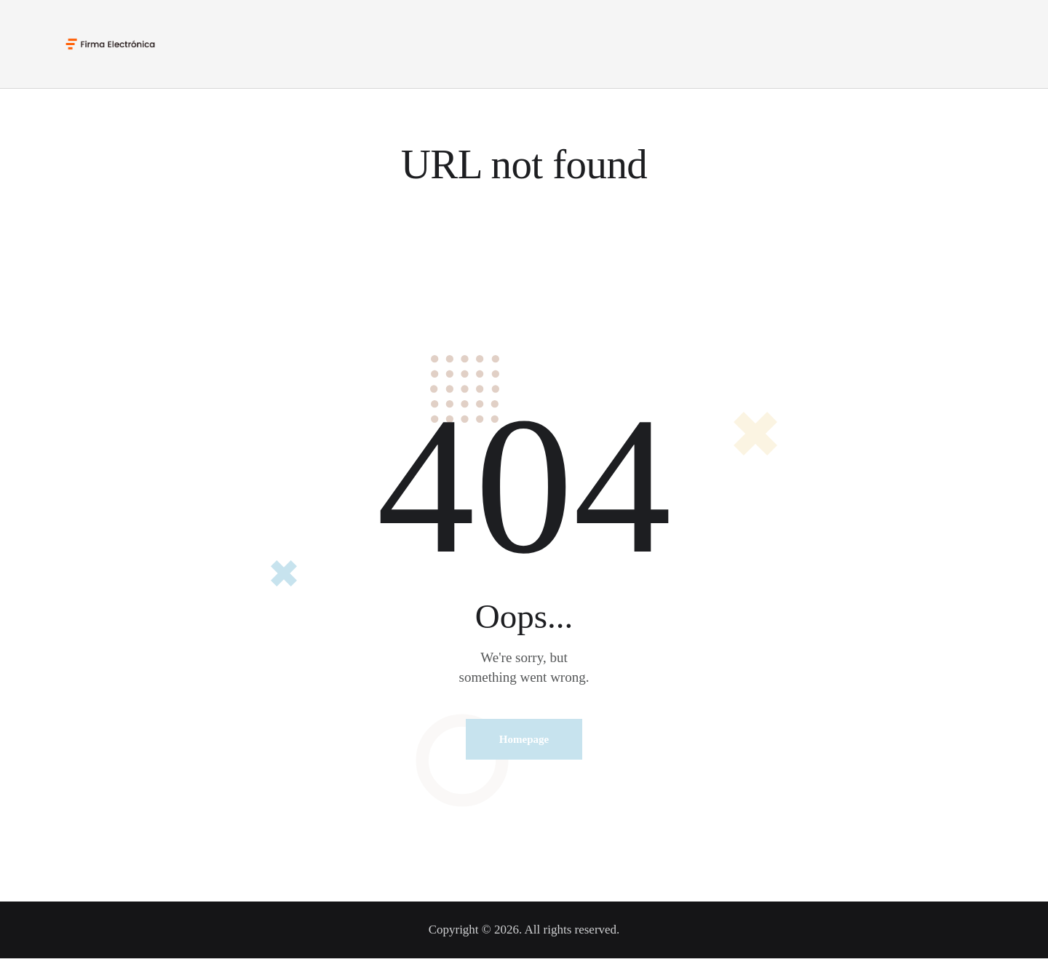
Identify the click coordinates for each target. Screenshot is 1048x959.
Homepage (524, 739)
